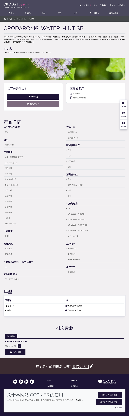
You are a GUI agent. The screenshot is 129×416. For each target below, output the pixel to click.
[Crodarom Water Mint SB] (33, 104)
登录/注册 (15, 352)
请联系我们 (80, 366)
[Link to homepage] (107, 381)
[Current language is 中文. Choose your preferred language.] (112, 5)
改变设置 (118, 407)
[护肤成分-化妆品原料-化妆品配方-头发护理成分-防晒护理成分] (17, 4)
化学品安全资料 (78, 98)
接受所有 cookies (109, 395)
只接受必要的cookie (108, 402)
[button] (11, 13)
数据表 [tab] (11, 336)
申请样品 (33, 97)
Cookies (79, 400)
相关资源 (75, 93)
